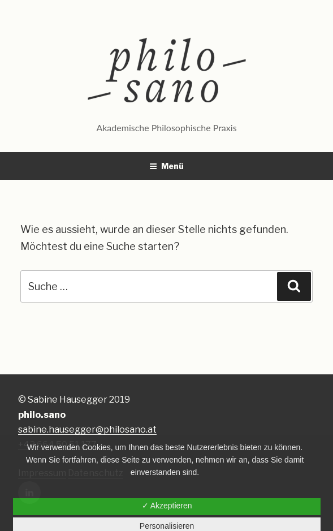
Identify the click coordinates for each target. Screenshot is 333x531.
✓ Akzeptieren (167, 505)
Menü (166, 166)
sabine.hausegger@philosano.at (87, 429)
